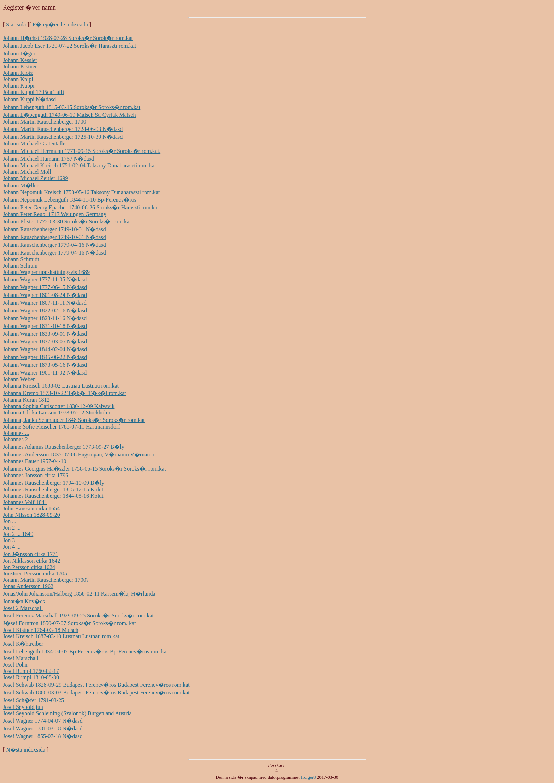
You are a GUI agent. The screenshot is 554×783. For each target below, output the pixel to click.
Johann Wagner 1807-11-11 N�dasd (45, 303)
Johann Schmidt (21, 259)
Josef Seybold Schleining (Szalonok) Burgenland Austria (67, 713)
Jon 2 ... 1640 (18, 534)
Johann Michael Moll (27, 172)
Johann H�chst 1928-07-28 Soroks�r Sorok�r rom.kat (68, 38)
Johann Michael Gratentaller (35, 144)
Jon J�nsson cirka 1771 (30, 554)
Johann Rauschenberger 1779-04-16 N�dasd (54, 245)
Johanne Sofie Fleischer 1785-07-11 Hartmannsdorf (61, 427)
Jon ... (9, 521)
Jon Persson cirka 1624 (29, 567)
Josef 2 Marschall (23, 608)
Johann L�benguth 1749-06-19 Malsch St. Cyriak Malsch (69, 115)
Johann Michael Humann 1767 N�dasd (48, 159)
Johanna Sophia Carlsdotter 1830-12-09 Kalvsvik (58, 406)
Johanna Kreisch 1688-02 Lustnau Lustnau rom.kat (61, 386)
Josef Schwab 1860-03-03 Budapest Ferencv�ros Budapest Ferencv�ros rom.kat (96, 692)
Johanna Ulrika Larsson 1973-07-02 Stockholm (56, 413)
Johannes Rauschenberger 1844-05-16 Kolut (53, 496)
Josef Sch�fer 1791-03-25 (33, 700)
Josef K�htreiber (23, 644)
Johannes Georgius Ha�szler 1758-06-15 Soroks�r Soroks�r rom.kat (84, 469)
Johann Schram (20, 266)
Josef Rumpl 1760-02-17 (31, 671)
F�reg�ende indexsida (60, 25)
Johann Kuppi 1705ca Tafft (33, 92)
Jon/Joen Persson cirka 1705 (35, 573)
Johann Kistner (20, 67)
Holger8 (308, 777)
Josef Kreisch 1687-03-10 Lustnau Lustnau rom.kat (61, 636)
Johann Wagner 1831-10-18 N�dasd (45, 326)
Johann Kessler (20, 60)
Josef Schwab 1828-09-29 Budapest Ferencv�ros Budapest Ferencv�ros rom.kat (96, 685)
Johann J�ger (19, 53)
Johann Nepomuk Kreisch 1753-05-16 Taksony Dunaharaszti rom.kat (81, 192)
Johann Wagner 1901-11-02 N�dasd (45, 373)
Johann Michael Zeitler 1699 (35, 178)
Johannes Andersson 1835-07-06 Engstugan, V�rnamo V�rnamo (78, 455)
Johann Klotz (18, 73)
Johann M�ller (21, 186)
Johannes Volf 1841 (25, 502)
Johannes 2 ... (18, 439)
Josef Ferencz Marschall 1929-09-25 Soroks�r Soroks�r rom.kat (78, 615)
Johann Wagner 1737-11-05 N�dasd (45, 279)
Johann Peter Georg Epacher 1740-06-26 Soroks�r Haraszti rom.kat (81, 207)
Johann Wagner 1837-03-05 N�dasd (45, 342)
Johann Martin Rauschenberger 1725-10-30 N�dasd (63, 137)
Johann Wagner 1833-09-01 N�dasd (45, 334)
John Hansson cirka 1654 (31, 509)
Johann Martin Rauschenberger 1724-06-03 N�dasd (63, 129)
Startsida (16, 25)
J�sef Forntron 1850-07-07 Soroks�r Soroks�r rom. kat (69, 623)
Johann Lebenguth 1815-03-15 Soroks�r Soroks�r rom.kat (71, 107)
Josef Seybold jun (23, 707)
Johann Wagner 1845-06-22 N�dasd (45, 357)
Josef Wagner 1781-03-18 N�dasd (42, 728)
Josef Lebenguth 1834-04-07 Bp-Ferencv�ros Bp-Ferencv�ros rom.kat (85, 651)
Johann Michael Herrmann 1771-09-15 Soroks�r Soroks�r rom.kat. (81, 151)
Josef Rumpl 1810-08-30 (31, 677)
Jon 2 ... (11, 528)
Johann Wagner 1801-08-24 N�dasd (45, 295)
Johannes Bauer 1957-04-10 (34, 461)
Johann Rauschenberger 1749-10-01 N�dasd (54, 229)
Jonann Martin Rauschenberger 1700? (46, 580)
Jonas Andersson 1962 (28, 586)
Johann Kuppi (18, 86)
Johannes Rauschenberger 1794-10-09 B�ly (53, 483)
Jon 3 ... (11, 540)
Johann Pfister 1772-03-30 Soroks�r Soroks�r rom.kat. (67, 222)
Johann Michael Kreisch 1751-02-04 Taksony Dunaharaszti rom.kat (79, 165)
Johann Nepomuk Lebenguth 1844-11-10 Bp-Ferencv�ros (69, 200)
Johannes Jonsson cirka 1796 (35, 475)
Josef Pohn (15, 665)
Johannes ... (16, 433)
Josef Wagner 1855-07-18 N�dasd (42, 736)
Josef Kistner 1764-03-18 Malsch (40, 630)
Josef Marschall (21, 658)
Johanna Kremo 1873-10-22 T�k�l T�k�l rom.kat (64, 393)
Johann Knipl (18, 79)
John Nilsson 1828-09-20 (31, 515)
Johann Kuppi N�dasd (29, 99)
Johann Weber (19, 379)
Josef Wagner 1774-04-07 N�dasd (42, 721)
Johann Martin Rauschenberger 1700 (44, 122)
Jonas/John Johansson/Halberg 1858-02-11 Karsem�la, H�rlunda (79, 594)
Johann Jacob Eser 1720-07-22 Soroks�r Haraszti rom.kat (69, 46)
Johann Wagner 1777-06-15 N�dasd (45, 287)
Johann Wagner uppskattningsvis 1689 (46, 272)
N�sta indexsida (25, 750)
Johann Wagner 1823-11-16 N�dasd (45, 318)
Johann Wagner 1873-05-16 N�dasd (45, 365)
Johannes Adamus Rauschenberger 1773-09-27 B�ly (63, 447)
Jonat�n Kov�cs (24, 601)
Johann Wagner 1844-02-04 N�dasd (45, 349)
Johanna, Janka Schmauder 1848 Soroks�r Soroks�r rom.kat (74, 420)
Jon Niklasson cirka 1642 (31, 561)
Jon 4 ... (11, 547)
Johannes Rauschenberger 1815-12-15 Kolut (53, 489)
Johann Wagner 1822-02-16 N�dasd (45, 310)
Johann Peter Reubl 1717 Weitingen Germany (54, 214)
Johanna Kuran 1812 (26, 400)
